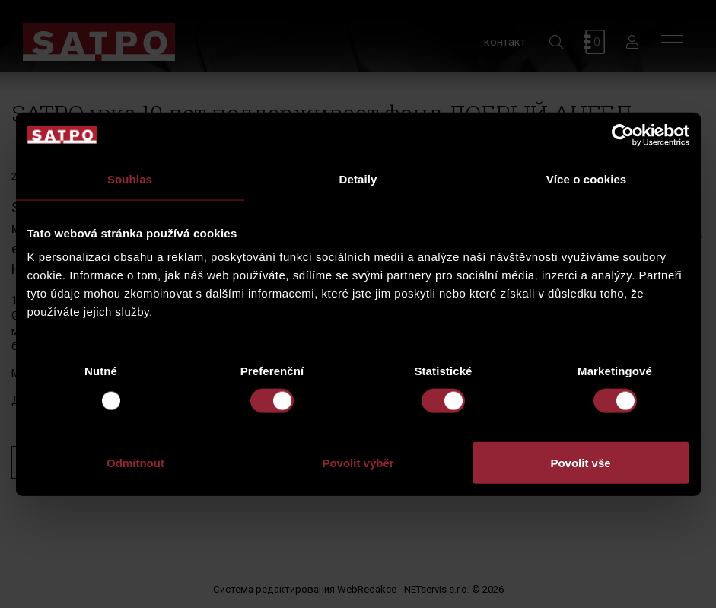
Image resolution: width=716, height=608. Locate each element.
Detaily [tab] (358, 178)
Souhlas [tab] (129, 178)
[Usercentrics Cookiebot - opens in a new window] (622, 134)
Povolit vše (580, 463)
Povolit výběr (357, 463)
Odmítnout (135, 463)
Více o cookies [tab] (586, 178)
